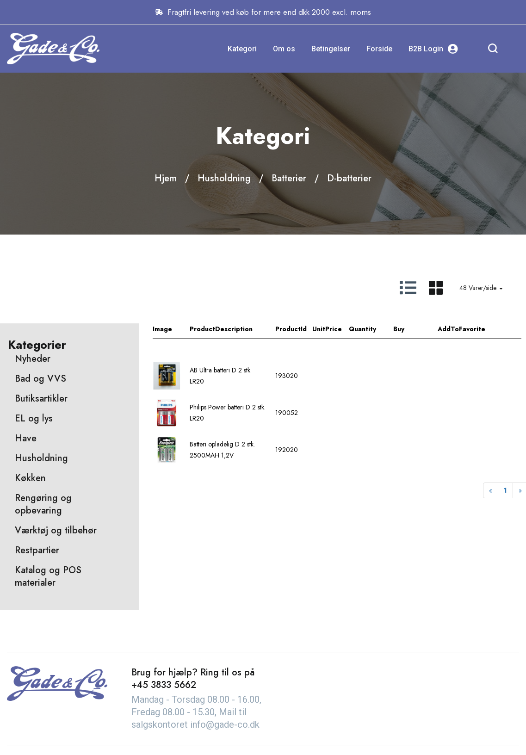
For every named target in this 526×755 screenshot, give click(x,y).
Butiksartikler (41, 398)
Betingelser (330, 48)
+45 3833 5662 (163, 685)
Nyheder (32, 359)
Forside (379, 48)
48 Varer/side (481, 287)
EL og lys (34, 418)
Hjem (166, 178)
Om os (284, 48)
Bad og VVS (40, 378)
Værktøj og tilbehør (56, 530)
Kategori (242, 48)
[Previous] (490, 490)
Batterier (289, 178)
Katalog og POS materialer (48, 576)
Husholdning (224, 178)
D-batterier (349, 178)
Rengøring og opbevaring (43, 504)
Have (26, 438)
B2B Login (433, 49)
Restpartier (37, 550)
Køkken (30, 478)
